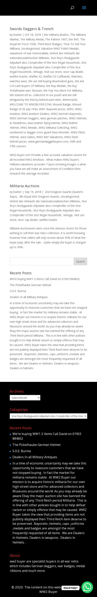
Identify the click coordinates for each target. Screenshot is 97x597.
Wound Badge (62, 104)
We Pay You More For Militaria (62, 90)
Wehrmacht (70, 100)
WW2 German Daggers (24, 118)
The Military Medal (32, 39)
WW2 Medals (28, 127)
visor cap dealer (73, 72)
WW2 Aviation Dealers (35, 114)
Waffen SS (35, 76)
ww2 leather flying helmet (44, 123)
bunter (17, 35)
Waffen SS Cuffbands (56, 76)
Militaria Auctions (24, 186)
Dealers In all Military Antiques (29, 297)
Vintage (38, 72)
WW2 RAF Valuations (49, 137)
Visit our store (53, 72)
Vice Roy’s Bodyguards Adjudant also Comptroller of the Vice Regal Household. (48, 67)
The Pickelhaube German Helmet (30, 285)
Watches (76, 76)
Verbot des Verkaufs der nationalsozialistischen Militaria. (45, 201)
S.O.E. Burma (18, 291)
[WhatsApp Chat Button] (87, 587)
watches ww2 (18, 81)
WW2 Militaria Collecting (54, 127)
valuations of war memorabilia (29, 53)
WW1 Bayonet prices (52, 109)
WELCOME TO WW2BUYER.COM (30, 104)
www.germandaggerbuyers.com (48, 141)
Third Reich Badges (49, 44)
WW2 (70, 109)
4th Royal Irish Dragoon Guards (39, 196)
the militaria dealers (56, 35)
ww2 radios (27, 137)
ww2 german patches (53, 118)
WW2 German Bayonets (66, 114)
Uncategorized (30, 48)
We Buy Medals (56, 86)
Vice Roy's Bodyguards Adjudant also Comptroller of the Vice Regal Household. (48, 205)
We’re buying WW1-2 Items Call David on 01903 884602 (45, 279)
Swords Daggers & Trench (31, 28)
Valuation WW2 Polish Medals (59, 48)
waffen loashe (18, 76)
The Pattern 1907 (56, 39)
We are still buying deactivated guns (50, 81)
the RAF (74, 39)
